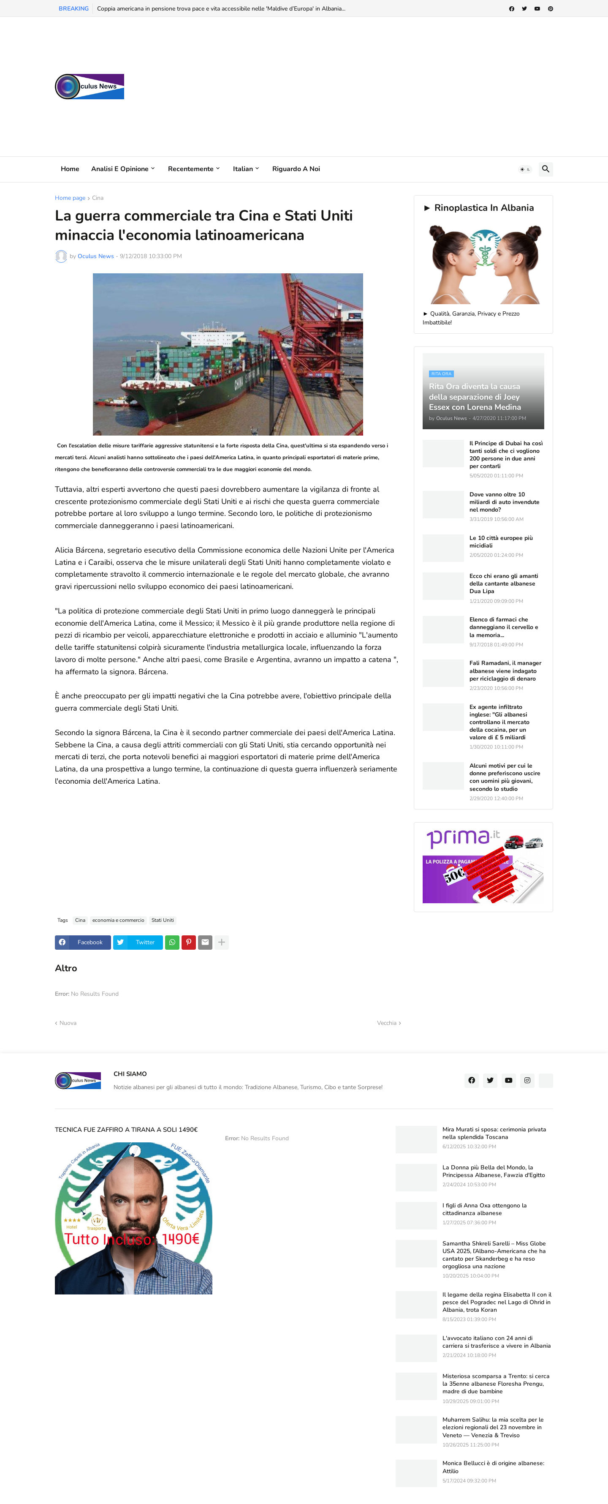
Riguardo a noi (296, 169)
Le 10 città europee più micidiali (501, 542)
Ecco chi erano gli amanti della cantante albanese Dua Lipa (504, 583)
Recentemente (191, 169)
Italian (243, 169)
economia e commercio (118, 920)
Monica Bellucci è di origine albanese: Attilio (493, 1467)
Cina (97, 198)
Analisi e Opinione (120, 169)
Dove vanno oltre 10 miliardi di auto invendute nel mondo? (505, 502)
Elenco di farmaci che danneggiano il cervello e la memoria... (504, 627)
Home (70, 169)
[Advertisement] (399, 86)
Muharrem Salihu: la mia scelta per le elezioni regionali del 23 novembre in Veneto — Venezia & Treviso (493, 1427)
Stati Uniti (163, 920)
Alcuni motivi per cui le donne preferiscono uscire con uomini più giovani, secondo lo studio (505, 777)
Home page (70, 198)
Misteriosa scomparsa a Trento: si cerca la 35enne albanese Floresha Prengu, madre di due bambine (496, 1384)
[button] (525, 169)
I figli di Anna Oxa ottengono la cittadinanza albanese (484, 1209)
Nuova (68, 1023)
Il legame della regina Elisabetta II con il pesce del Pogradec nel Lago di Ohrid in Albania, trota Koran (496, 1302)
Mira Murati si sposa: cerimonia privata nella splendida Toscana (494, 1133)
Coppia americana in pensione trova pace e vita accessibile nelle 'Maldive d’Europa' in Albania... (221, 9)
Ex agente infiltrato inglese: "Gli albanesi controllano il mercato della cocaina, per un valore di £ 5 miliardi (499, 722)
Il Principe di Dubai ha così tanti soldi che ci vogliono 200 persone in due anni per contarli (506, 455)
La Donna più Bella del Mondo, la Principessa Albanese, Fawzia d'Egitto (493, 1171)
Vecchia (386, 1023)
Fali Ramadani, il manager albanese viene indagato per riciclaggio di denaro (505, 670)
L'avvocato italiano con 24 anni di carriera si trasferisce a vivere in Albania (496, 1342)
